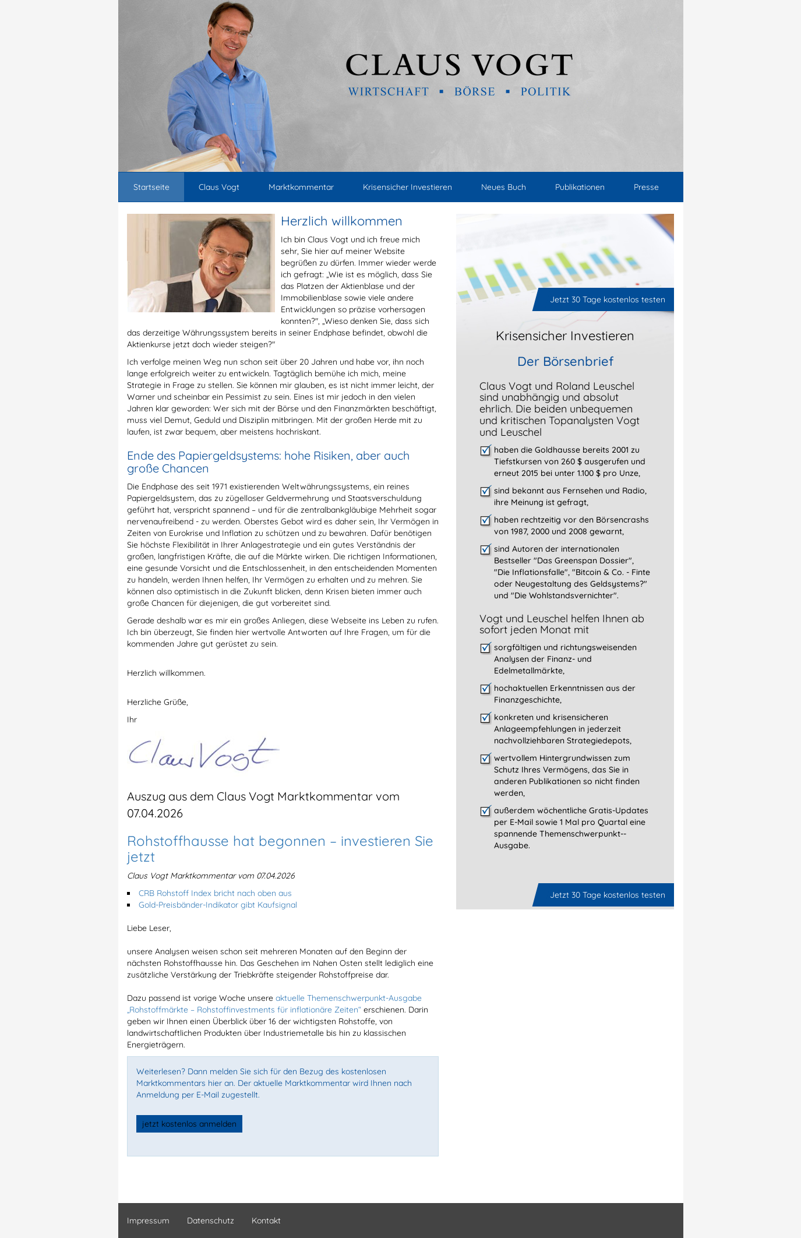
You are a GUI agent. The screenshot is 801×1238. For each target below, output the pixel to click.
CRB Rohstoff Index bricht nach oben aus (215, 893)
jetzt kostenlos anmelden (189, 1124)
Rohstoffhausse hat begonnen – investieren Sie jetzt (280, 848)
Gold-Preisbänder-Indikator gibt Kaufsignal (218, 905)
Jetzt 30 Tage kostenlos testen (607, 299)
